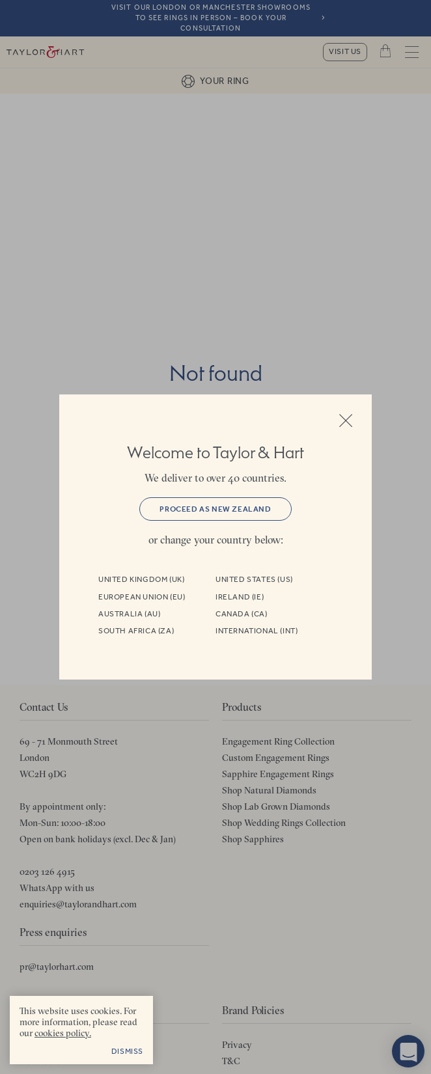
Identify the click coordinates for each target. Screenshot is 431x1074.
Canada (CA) (242, 613)
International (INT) (257, 630)
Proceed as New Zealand (215, 509)
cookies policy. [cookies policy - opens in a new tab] (63, 1033)
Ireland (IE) (240, 596)
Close (346, 420)
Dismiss (127, 1051)
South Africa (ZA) (136, 630)
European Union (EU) (141, 596)
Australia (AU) (129, 613)
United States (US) (254, 579)
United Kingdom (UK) (141, 579)
